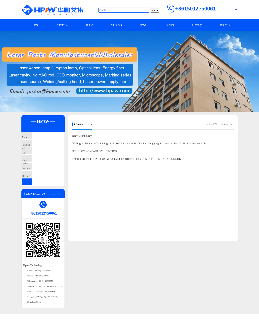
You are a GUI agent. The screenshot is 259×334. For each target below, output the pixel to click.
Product (88, 24)
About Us (62, 24)
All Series (116, 24)
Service (170, 24)
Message (197, 24)
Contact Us (224, 24)
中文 (235, 9)
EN (215, 124)
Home (34, 24)
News (143, 24)
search (155, 10)
